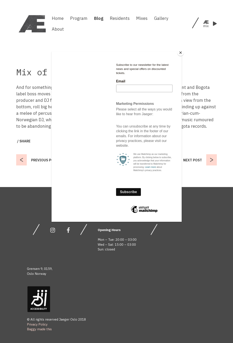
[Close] (180, 52)
